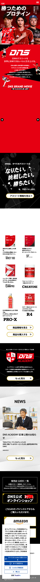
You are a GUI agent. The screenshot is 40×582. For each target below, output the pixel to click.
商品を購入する (20, 334)
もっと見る (20, 378)
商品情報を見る (20, 327)
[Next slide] (37, 120)
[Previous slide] (2, 120)
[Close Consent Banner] (16, 571)
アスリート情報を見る (20, 195)
